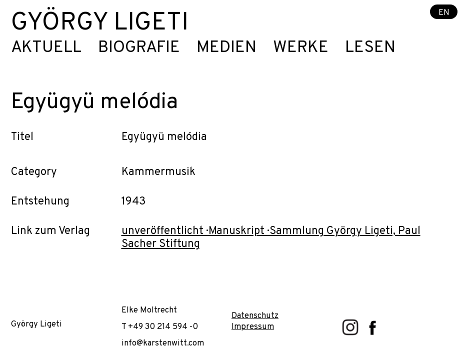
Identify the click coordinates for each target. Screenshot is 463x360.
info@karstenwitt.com (163, 343)
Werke (300, 48)
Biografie (139, 48)
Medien (226, 48)
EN (444, 12)
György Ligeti (99, 23)
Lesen (370, 48)
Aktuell (46, 48)
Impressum (253, 327)
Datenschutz (255, 315)
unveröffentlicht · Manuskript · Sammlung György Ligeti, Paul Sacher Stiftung (271, 237)
